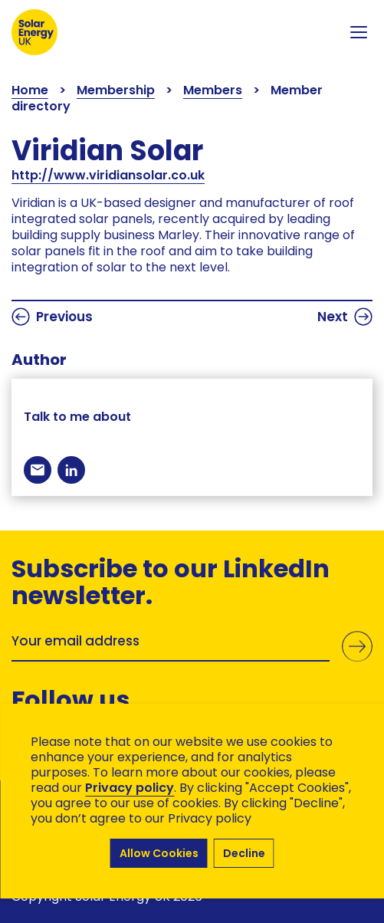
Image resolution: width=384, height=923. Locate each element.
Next (345, 316)
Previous (52, 316)
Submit (357, 646)
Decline (244, 853)
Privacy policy (129, 788)
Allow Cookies (159, 853)
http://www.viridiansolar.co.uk (108, 175)
